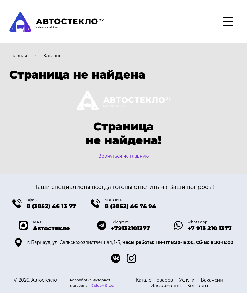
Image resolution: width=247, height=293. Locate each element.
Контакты (197, 285)
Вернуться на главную (123, 156)
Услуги (186, 280)
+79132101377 (130, 228)
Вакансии (212, 280)
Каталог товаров (154, 280)
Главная (18, 55)
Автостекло (51, 228)
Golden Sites (102, 285)
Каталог (52, 55)
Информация (166, 285)
